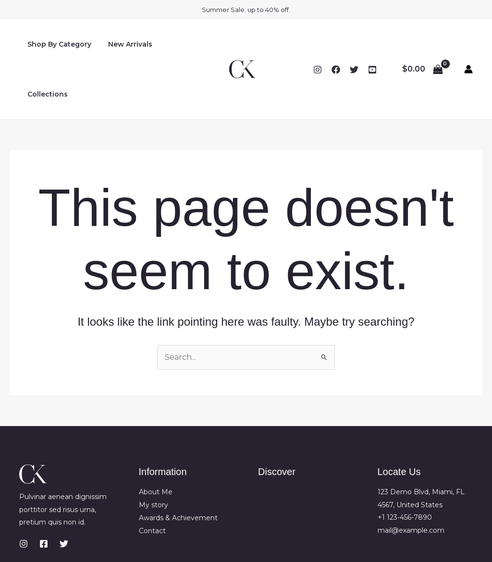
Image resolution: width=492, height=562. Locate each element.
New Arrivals (125, 44)
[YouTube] (372, 44)
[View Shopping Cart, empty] (422, 44)
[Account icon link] (468, 44)
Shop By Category (58, 44)
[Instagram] (317, 44)
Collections (181, 44)
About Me (155, 442)
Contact (152, 480)
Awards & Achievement (178, 467)
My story (153, 455)
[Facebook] (336, 44)
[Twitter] (354, 44)
